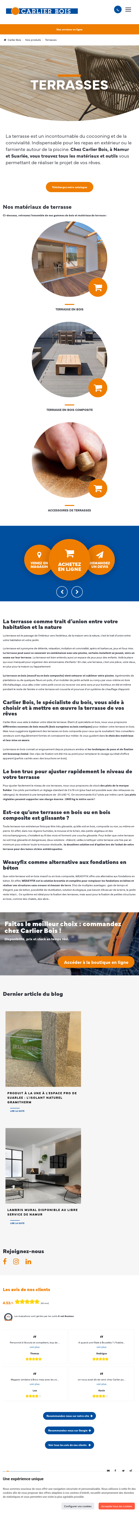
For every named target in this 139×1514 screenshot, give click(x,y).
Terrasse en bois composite (69, 409)
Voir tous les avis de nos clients (67, 1445)
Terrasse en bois (69, 309)
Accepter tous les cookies (116, 1506)
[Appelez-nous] (118, 9)
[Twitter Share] (125, 1471)
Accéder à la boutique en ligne (96, 962)
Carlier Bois (12, 40)
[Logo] (42, 11)
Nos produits (33, 40)
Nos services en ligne (69, 29)
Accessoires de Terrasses (69, 510)
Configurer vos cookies (78, 1506)
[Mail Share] (110, 1471)
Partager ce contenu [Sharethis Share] (132, 1471)
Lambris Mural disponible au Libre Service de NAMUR (42, 1212)
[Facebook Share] (117, 1471)
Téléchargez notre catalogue (69, 187)
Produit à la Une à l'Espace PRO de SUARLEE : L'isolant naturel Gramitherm (42, 1097)
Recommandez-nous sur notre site (67, 1416)
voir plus (35, 1347)
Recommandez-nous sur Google (68, 1430)
